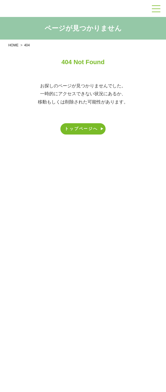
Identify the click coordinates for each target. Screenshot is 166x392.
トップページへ (84, 128)
